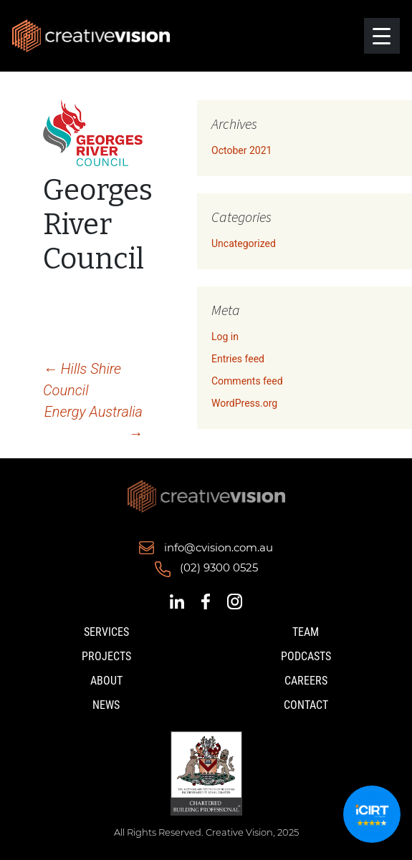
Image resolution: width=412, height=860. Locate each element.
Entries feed (237, 358)
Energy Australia (93, 422)
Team (305, 632)
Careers (305, 680)
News (106, 705)
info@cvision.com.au (218, 547)
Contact (306, 705)
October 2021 (241, 150)
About (106, 680)
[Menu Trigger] (382, 36)
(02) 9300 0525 (219, 567)
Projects (106, 656)
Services (106, 632)
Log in (225, 336)
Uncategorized (243, 243)
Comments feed (247, 381)
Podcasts (306, 656)
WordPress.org (244, 403)
